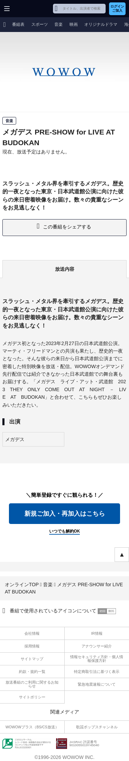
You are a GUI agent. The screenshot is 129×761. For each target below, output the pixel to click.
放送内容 (64, 269)
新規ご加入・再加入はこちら (64, 513)
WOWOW (31, 8)
